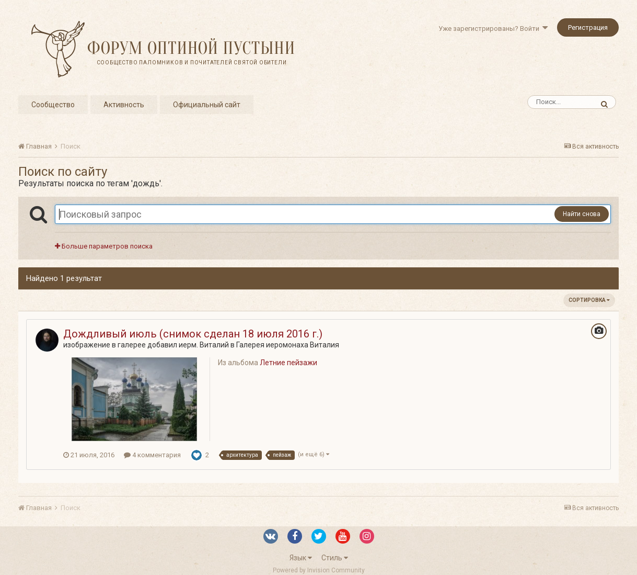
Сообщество (53, 104)
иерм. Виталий (204, 345)
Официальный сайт (206, 104)
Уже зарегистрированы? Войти (493, 28)
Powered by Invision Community (319, 570)
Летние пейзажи (288, 362)
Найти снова (581, 214)
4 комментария (152, 455)
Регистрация (588, 27)
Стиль (334, 558)
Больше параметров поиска (104, 246)
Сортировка (589, 300)
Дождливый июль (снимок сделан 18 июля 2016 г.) (192, 334)
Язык (300, 558)
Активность (123, 104)
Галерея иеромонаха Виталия (287, 345)
